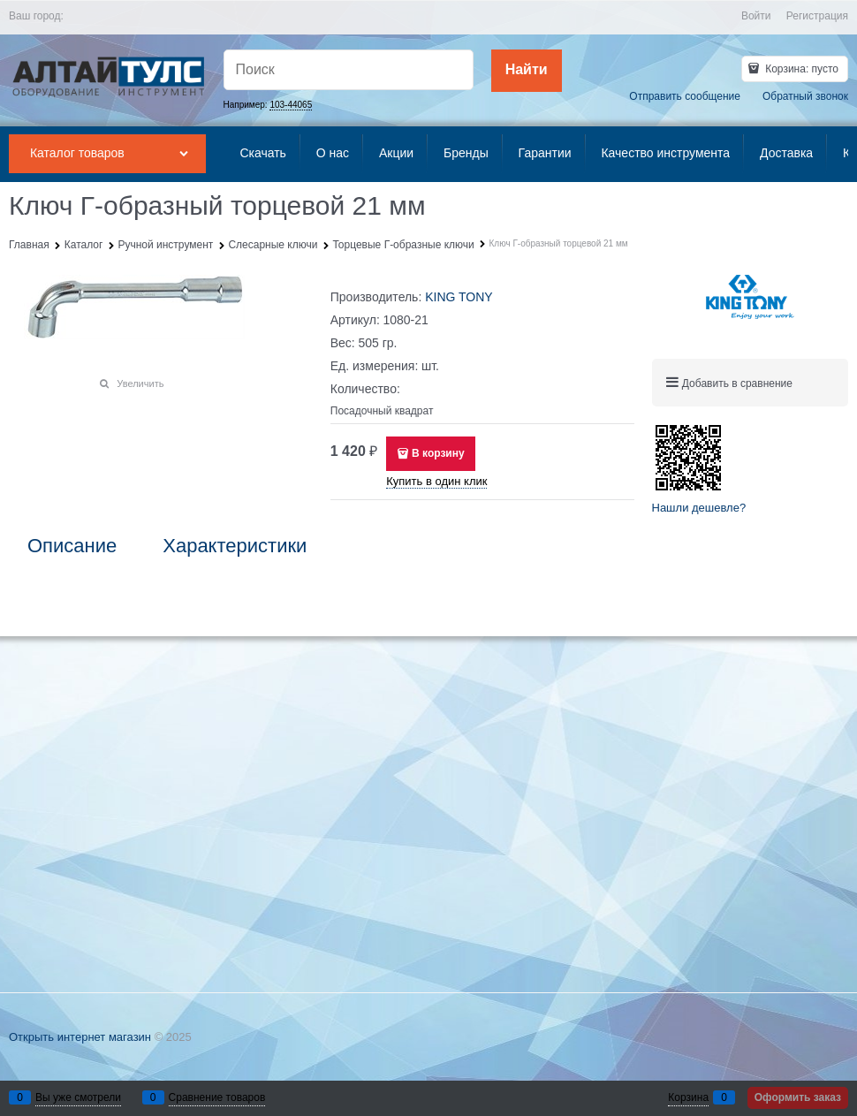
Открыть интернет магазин (80, 1037)
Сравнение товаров (217, 1097)
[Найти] (526, 70)
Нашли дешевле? (699, 507)
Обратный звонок (805, 96)
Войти (756, 16)
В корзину (438, 453)
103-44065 (290, 105)
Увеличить (140, 383)
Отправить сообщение (684, 96)
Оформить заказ (798, 1097)
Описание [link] (72, 546)
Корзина (688, 1097)
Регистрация (817, 16)
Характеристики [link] (235, 546)
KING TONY (459, 297)
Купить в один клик (436, 481)
